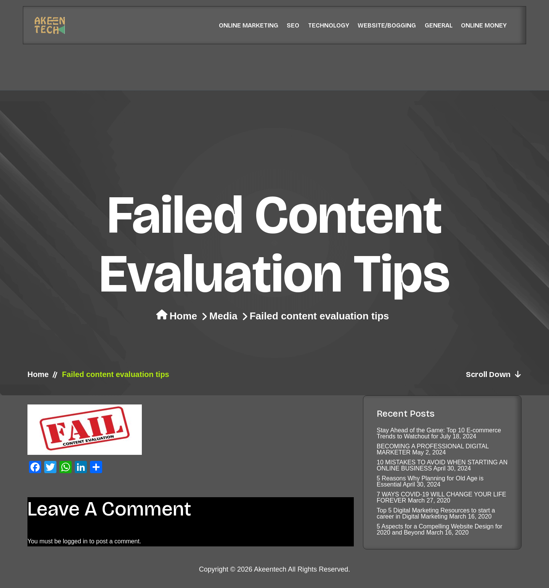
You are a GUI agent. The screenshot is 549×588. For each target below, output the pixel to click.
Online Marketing (248, 25)
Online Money (484, 25)
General (439, 25)
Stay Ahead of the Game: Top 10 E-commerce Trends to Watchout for (439, 433)
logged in (75, 541)
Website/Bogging (387, 25)
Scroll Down (494, 374)
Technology (328, 25)
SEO (293, 25)
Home (183, 316)
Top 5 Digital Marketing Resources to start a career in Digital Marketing (436, 513)
